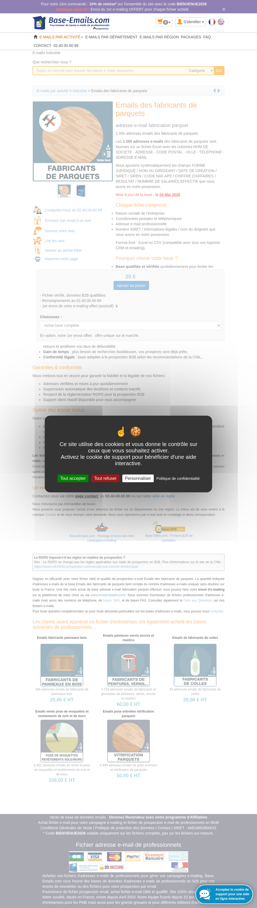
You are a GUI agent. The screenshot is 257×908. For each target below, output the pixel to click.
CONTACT (42, 45)
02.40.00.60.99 (66, 45)
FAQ (207, 37)
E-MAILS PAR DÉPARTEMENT (111, 37)
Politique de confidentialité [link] (178, 478)
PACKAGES (191, 37)
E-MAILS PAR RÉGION (159, 37)
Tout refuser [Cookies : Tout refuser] (105, 478)
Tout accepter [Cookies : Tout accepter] (73, 478)
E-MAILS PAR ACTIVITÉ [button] (61, 37)
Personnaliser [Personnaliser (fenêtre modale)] (138, 478)
